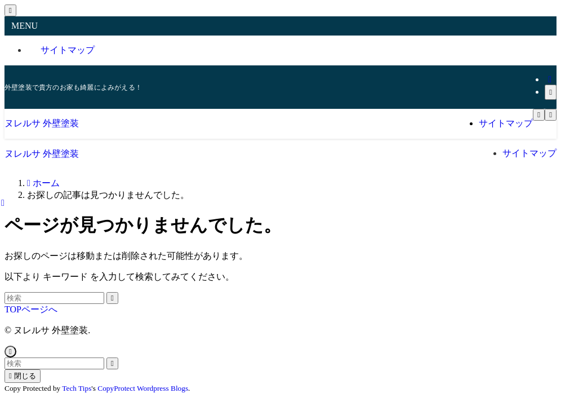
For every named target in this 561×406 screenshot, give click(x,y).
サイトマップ (68, 50)
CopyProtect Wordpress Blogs (142, 388)
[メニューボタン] (539, 115)
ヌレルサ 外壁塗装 (42, 123)
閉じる (22, 376)
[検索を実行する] (112, 298)
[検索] (550, 92)
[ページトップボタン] (10, 352)
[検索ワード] (54, 298)
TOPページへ (31, 309)
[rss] (550, 79)
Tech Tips (76, 388)
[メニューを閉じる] (10, 10)
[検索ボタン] (550, 115)
